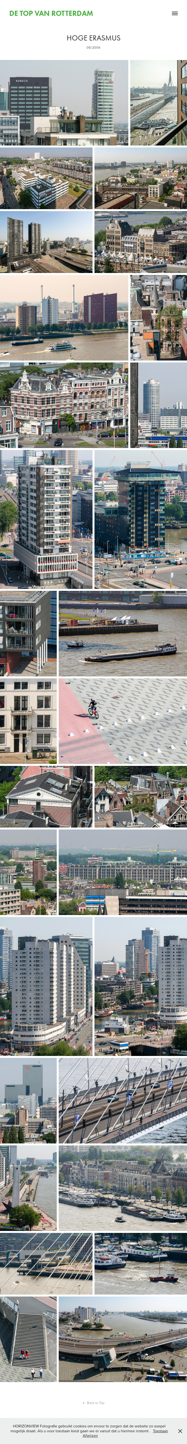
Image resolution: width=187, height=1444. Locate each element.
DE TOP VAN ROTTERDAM (51, 13)
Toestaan (160, 1431)
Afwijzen (90, 1435)
